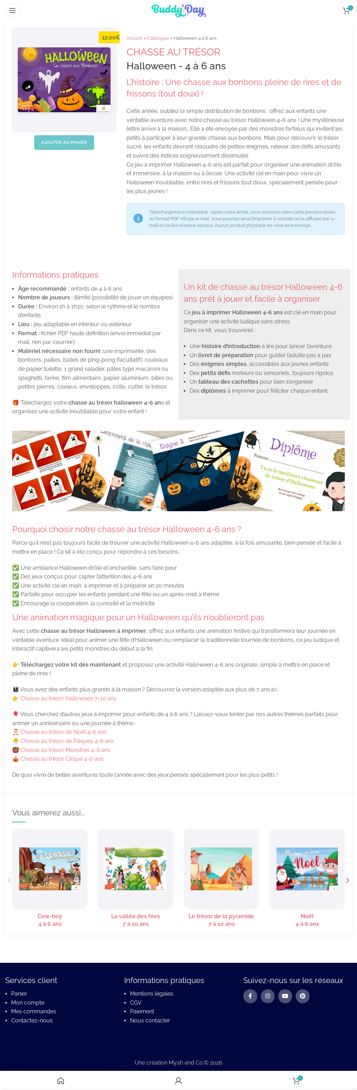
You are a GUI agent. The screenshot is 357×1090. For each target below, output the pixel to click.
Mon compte (27, 1002)
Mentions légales (151, 994)
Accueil (135, 38)
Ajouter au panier (64, 142)
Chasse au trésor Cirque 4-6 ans (62, 758)
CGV (136, 1002)
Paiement (142, 1011)
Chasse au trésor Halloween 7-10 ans (68, 698)
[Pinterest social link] (303, 997)
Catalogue (158, 38)
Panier (19, 994)
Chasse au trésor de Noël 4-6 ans (64, 732)
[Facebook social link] (250, 997)
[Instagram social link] (268, 997)
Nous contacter (150, 1021)
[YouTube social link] (285, 997)
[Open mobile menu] (12, 10)
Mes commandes (33, 1011)
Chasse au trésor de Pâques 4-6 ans (67, 741)
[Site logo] (178, 10)
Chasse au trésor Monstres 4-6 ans (66, 750)
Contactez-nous (32, 1021)
